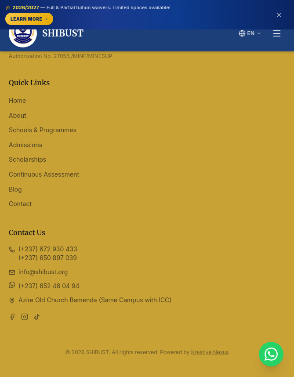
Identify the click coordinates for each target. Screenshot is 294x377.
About (17, 115)
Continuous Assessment (44, 174)
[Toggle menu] (277, 33)
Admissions (25, 145)
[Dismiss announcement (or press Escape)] (279, 15)
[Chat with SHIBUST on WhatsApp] (271, 354)
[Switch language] (250, 33)
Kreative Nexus (210, 352)
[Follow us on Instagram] (24, 316)
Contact (20, 203)
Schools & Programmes (42, 130)
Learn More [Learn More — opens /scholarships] (29, 19)
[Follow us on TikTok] (36, 316)
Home (17, 100)
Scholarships (27, 159)
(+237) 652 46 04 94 (49, 286)
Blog (15, 189)
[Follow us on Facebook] (12, 316)
